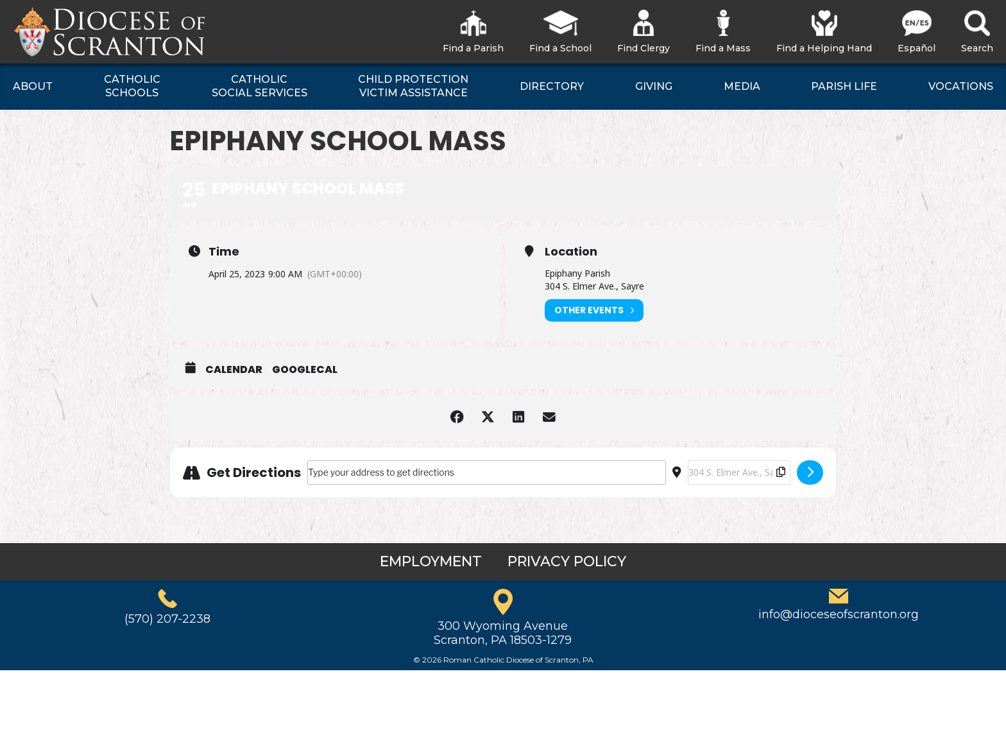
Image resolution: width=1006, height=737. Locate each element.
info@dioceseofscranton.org (838, 614)
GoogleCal (304, 369)
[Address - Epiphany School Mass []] (486, 472)
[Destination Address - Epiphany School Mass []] (739, 472)
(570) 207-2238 (167, 619)
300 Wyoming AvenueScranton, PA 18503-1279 (503, 633)
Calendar (233, 369)
